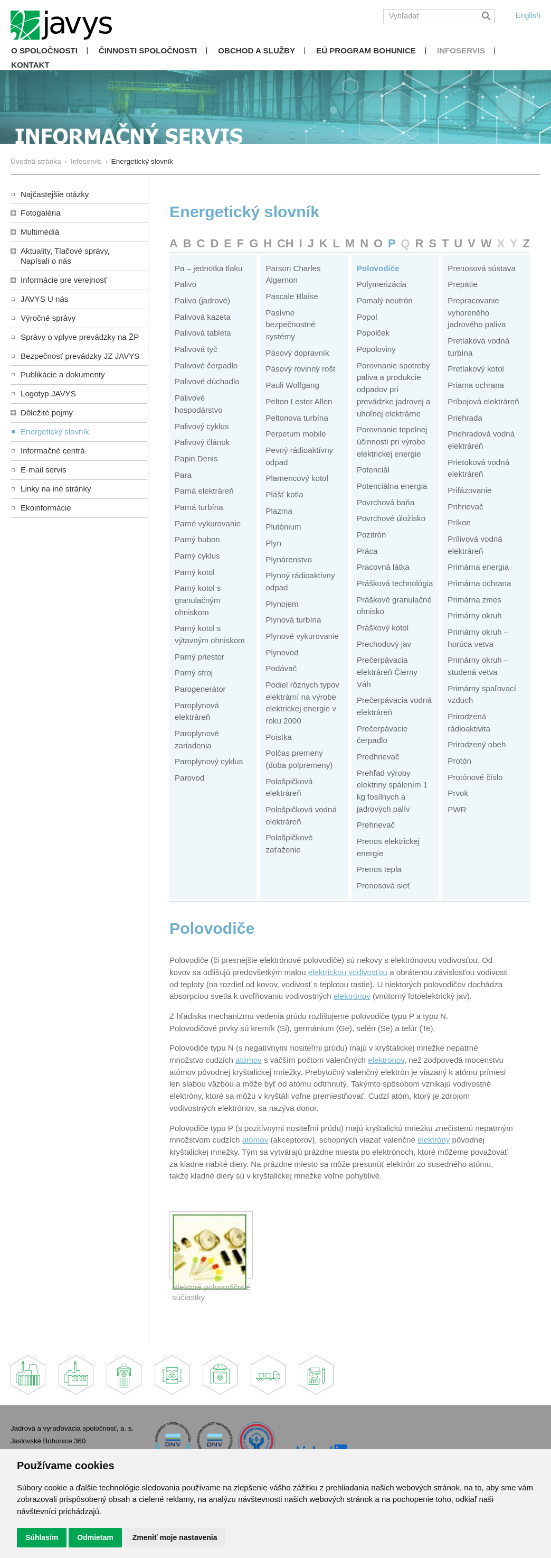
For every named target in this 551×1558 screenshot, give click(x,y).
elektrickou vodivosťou (347, 972)
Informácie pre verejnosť (64, 279)
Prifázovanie (469, 490)
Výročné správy (48, 317)
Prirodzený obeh (477, 744)
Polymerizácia (381, 284)
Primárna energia (478, 566)
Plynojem (281, 603)
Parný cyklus (197, 555)
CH (285, 243)
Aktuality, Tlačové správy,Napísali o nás (65, 255)
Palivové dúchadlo (207, 381)
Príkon (459, 522)
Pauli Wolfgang (292, 385)
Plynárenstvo (288, 559)
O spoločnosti (44, 50)
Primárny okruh (474, 615)
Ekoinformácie (46, 507)
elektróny (433, 1139)
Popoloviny (376, 349)
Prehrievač (376, 824)
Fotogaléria (41, 212)
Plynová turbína (293, 619)
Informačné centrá (53, 450)
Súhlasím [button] (41, 1537)
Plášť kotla (284, 494)
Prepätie (462, 284)
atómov (248, 1059)
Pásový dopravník (297, 352)
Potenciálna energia (392, 485)
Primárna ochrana (479, 583)
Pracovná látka (383, 566)
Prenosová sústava (482, 268)
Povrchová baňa (385, 502)
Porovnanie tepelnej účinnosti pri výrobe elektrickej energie (392, 441)
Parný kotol (195, 572)
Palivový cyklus (202, 426)
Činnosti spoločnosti (148, 50)
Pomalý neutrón (385, 300)
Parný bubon (197, 539)
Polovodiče (378, 268)
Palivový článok (202, 442)
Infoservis (461, 50)
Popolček (373, 332)
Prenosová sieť (383, 885)
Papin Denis (196, 458)
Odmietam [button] (95, 1537)
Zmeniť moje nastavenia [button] (174, 1537)
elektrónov (352, 995)
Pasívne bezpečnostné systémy (290, 324)
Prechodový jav (384, 643)
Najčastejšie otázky (55, 194)
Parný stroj (194, 672)
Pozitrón (371, 534)
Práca (367, 550)
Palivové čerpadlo (206, 365)
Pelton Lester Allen (298, 401)
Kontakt (30, 64)
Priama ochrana (476, 385)
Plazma (278, 510)
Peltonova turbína (296, 417)
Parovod (189, 777)
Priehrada (465, 417)
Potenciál (373, 469)
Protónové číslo (475, 777)
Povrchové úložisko (391, 518)
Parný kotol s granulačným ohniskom (198, 599)
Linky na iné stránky (56, 488)
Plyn (273, 543)
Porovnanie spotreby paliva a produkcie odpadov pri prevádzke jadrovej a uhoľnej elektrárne (393, 389)
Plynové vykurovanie (302, 636)
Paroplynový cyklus (209, 761)
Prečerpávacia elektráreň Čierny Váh (387, 671)
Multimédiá (40, 231)
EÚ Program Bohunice (366, 50)
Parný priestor (199, 656)
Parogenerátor (200, 688)
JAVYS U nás (44, 298)
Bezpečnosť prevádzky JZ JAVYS (80, 355)
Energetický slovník (55, 431)
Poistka (278, 736)
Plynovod (281, 652)
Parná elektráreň (204, 490)
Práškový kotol (382, 627)
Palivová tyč (196, 349)
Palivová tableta (203, 332)
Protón (459, 760)
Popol (367, 316)
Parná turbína (199, 507)
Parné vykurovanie (208, 523)
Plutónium (283, 526)
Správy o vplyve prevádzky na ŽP (80, 336)
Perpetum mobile (295, 433)
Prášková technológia (395, 583)
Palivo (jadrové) (202, 300)
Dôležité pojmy (47, 412)
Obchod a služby (256, 50)
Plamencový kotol (296, 478)
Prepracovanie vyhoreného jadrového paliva (477, 312)
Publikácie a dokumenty (63, 374)
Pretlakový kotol (476, 368)
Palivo (185, 284)
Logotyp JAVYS (48, 393)
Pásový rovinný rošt (300, 368)
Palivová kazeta (203, 316)
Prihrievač (465, 506)
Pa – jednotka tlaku (209, 268)
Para (183, 474)
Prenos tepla (379, 869)
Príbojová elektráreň (483, 401)
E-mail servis (43, 469)
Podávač (281, 668)
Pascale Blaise (291, 296)
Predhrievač (378, 756)
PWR (457, 809)
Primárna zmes (474, 599)
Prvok (458, 793)
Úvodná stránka (36, 161)
